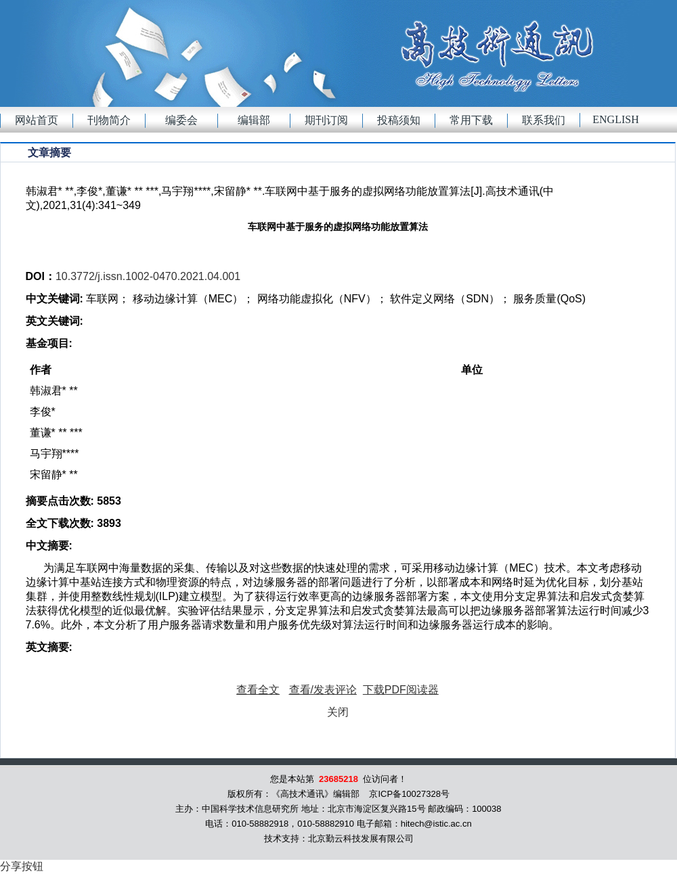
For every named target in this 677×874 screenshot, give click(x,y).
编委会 (181, 120)
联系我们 (543, 120)
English (615, 119)
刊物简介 (109, 120)
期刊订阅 (326, 120)
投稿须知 (398, 120)
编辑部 (254, 120)
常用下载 (471, 120)
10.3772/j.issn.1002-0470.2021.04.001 (148, 276)
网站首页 (36, 120)
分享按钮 (21, 866)
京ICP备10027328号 (409, 794)
